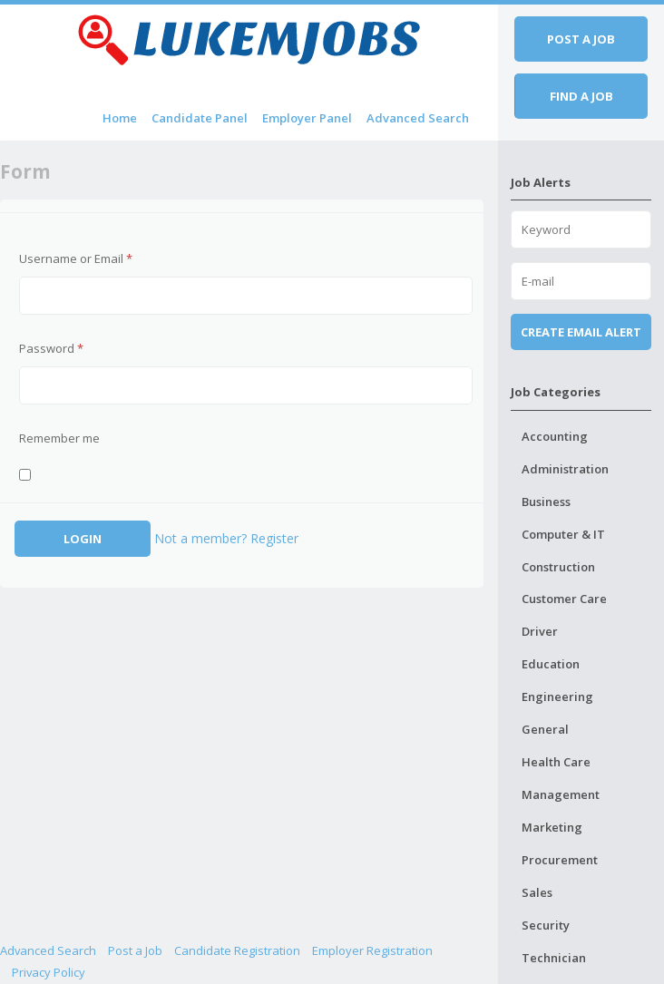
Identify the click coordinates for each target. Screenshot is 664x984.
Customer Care (564, 598)
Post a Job (135, 950)
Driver (540, 631)
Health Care (556, 762)
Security (546, 925)
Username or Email (75, 258)
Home (120, 118)
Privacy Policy (48, 972)
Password (51, 348)
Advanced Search (417, 118)
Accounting (555, 436)
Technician (554, 958)
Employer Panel (307, 118)
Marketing (552, 827)
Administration (565, 469)
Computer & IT (563, 534)
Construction (558, 567)
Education (551, 664)
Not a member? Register (226, 538)
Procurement (560, 860)
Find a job (581, 96)
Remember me (59, 438)
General (545, 729)
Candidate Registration (237, 950)
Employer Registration (372, 950)
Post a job (581, 39)
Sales (537, 892)
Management (561, 794)
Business (546, 501)
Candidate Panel (199, 118)
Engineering (557, 696)
